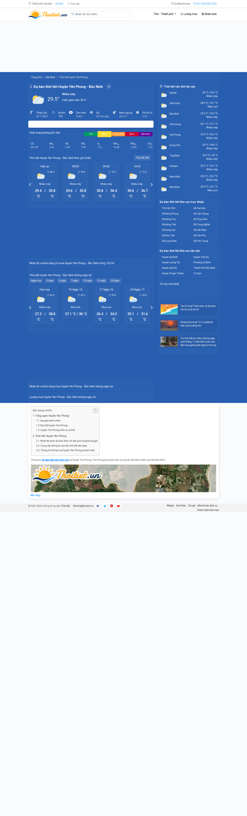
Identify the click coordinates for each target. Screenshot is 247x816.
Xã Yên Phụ (199, 235)
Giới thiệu (181, 690)
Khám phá (209, 14)
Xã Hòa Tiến (168, 235)
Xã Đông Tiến (169, 224)
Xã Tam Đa (199, 208)
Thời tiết (65, 690)
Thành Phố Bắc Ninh (204, 268)
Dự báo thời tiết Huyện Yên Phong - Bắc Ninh (68, 87)
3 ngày (50, 342)
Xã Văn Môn (200, 230)
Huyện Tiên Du (201, 257)
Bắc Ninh (50, 77)
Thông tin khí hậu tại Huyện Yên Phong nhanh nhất (67, 635)
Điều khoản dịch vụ (207, 690)
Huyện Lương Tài (171, 262)
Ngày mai (36, 342)
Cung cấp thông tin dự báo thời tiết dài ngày (63, 630)
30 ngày (115, 342)
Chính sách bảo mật (208, 694)
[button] (30, 184)
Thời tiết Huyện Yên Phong (50, 620)
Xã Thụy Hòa (200, 219)
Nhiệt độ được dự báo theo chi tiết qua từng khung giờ (69, 625)
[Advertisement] (123, 46)
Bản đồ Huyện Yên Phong (54, 610)
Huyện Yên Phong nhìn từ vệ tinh (57, 615)
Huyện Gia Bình (170, 257)
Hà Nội (59, 3)
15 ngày (101, 342)
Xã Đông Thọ (169, 219)
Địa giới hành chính (50, 605)
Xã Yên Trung (200, 241)
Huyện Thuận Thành (173, 273)
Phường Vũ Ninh (202, 262)
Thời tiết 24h (142, 157)
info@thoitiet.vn (83, 690)
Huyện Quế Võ (169, 268)
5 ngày (62, 342)
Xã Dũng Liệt (168, 230)
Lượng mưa (188, 14)
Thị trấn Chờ (168, 208)
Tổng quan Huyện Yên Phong (52, 600)
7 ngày (74, 342)
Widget (170, 690)
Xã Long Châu (169, 241)
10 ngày (87, 342)
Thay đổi (73, 3)
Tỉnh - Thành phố (164, 14)
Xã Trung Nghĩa (201, 224)
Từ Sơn (197, 273)
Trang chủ (36, 77)
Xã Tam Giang (201, 213)
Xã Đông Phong (170, 213)
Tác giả (192, 690)
